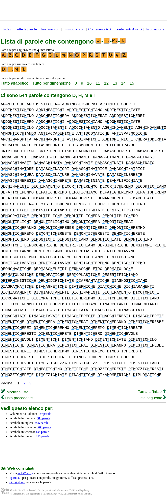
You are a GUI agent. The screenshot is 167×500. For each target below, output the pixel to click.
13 (115, 83)
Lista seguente (152, 398)
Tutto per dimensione (51, 83)
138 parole (42, 431)
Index (7, 29)
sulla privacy (83, 490)
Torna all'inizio (152, 392)
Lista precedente (17, 398)
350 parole (42, 436)
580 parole (43, 418)
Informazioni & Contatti (79, 493)
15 (132, 83)
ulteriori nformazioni (58, 490)
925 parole (41, 422)
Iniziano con (50, 29)
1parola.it (15, 477)
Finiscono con (73, 29)
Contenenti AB (99, 29)
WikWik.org (25, 473)
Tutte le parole (26, 29)
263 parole (44, 427)
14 (123, 83)
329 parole (44, 413)
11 (98, 83)
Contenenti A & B (128, 29)
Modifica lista (14, 392)
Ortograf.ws (17, 482)
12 (106, 83)
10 (89, 83)
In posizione (155, 29)
